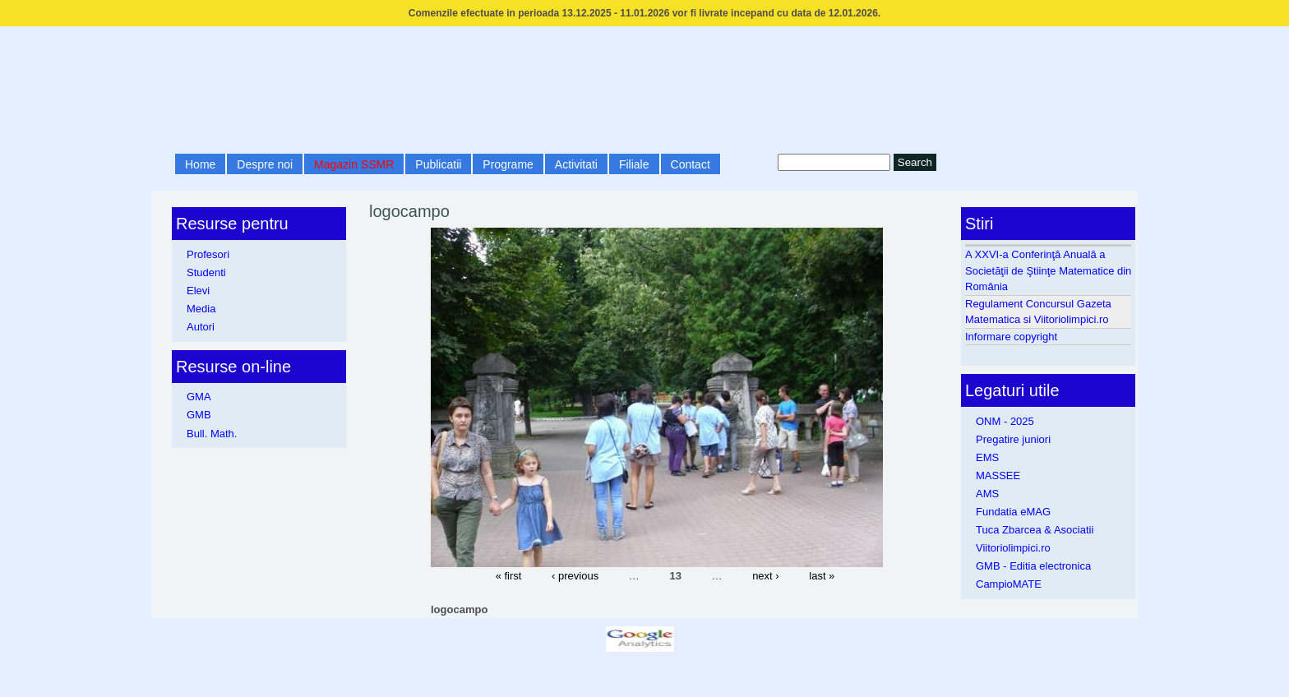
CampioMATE (1009, 584)
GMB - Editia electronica (1033, 566)
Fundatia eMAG (1013, 511)
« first (509, 575)
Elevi (198, 290)
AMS (987, 493)
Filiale (634, 164)
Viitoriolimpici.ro (1013, 548)
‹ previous (575, 575)
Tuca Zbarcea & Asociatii (1034, 530)
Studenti (206, 272)
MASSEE (998, 475)
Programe (508, 164)
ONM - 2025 (1005, 421)
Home (200, 164)
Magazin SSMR (354, 164)
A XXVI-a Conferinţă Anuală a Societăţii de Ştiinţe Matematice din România (1048, 270)
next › (765, 575)
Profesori (208, 254)
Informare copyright (1011, 336)
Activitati (576, 164)
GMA (199, 396)
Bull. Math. (212, 433)
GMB (199, 415)
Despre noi (265, 164)
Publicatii (438, 164)
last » (821, 575)
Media (201, 308)
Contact (690, 164)
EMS (987, 457)
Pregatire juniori (1013, 439)
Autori (201, 327)
